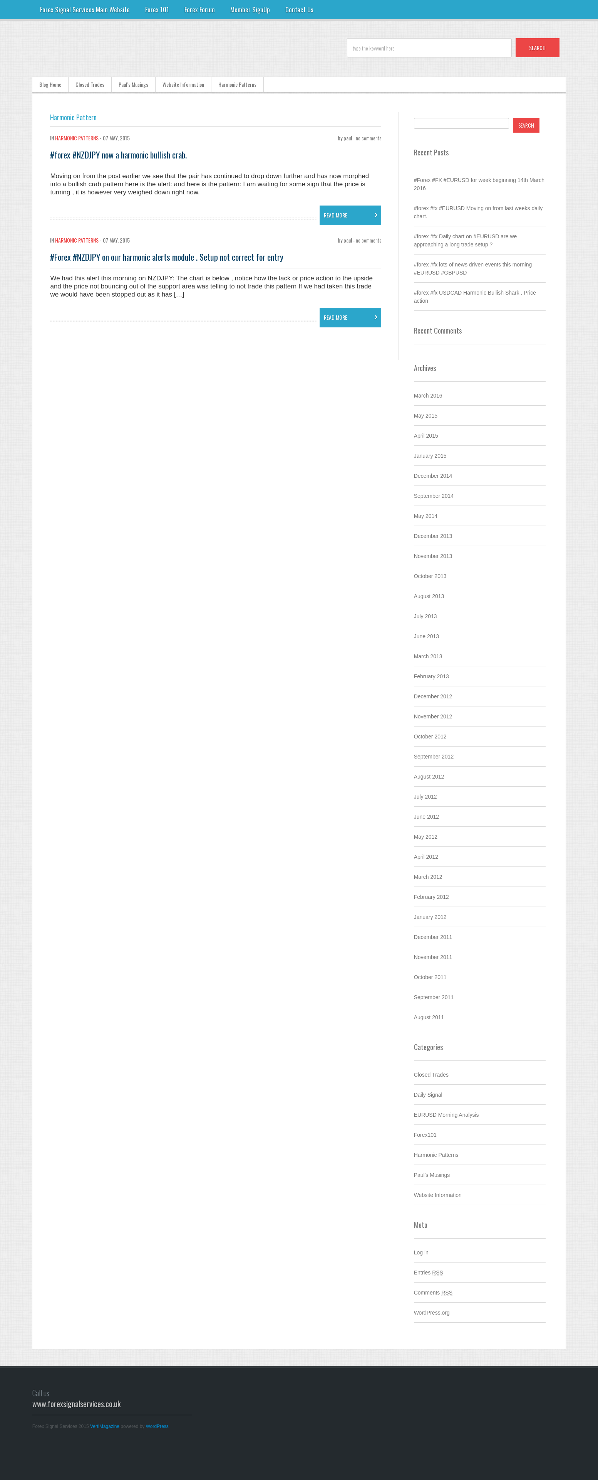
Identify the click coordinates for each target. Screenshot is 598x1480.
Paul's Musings (432, 1175)
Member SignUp (250, 9)
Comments (433, 1293)
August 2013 (429, 596)
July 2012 (425, 797)
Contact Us (299, 9)
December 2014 (433, 476)
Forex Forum (199, 9)
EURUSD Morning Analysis (446, 1115)
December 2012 (433, 696)
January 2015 (430, 456)
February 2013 (431, 676)
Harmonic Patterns (237, 84)
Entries (428, 1272)
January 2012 (430, 917)
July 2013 (425, 616)
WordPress (157, 1426)
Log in (421, 1252)
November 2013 (433, 556)
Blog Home (50, 84)
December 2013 (433, 536)
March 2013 (428, 656)
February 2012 (431, 897)
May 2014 (425, 516)
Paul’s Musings (133, 84)
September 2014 (434, 496)
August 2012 (429, 777)
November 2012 (433, 716)
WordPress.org (432, 1313)
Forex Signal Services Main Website (85, 9)
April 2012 (426, 857)
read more (335, 215)
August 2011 (429, 1017)
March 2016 (428, 396)
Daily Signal (428, 1095)
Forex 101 (157, 9)
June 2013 (426, 636)
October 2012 (430, 736)
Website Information (183, 84)
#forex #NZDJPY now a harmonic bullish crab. (118, 154)
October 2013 (430, 576)
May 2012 (425, 837)
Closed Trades (89, 84)
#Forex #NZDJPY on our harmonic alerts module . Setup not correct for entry (166, 257)
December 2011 (433, 937)
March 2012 (428, 877)
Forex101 (425, 1135)
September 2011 (434, 997)
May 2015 (425, 416)
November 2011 (433, 957)
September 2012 (434, 756)
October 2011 (430, 977)
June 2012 (426, 817)
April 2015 (426, 436)
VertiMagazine (104, 1426)
